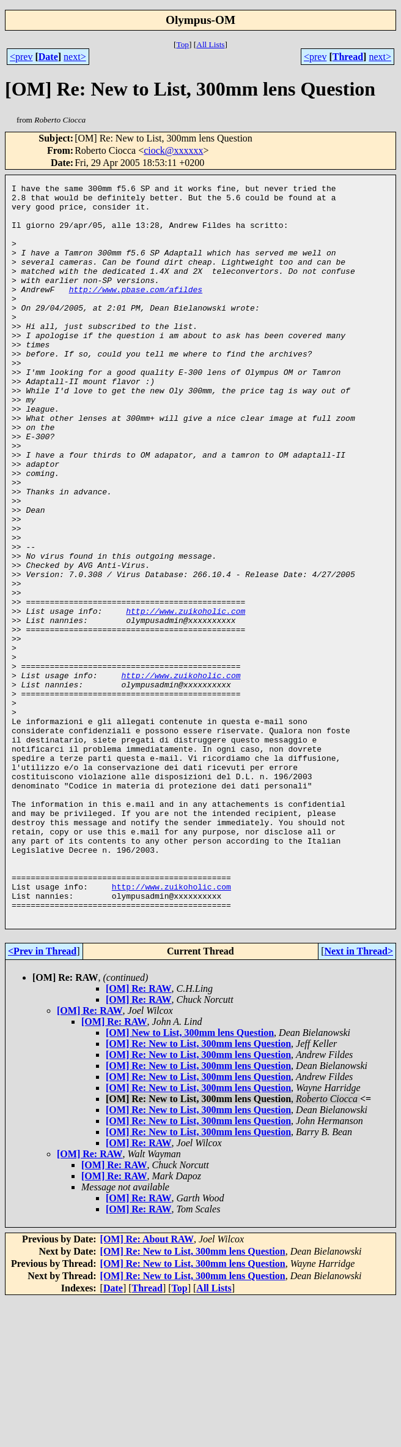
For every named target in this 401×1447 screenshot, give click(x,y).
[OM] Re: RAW (139, 1135)
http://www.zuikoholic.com (185, 697)
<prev (21, 56)
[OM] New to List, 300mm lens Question (190, 1179)
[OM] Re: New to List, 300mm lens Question (198, 1190)
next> (75, 56)
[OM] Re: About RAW (147, 1386)
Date (48, 56)
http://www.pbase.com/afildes (135, 311)
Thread (348, 56)
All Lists (210, 44)
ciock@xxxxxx (173, 150)
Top (182, 44)
